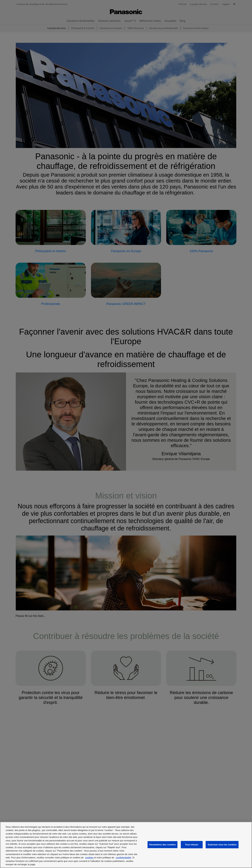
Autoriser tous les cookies (222, 844)
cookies (89, 857)
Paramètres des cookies (162, 844)
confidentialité (123, 857)
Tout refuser (191, 844)
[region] (126, 845)
